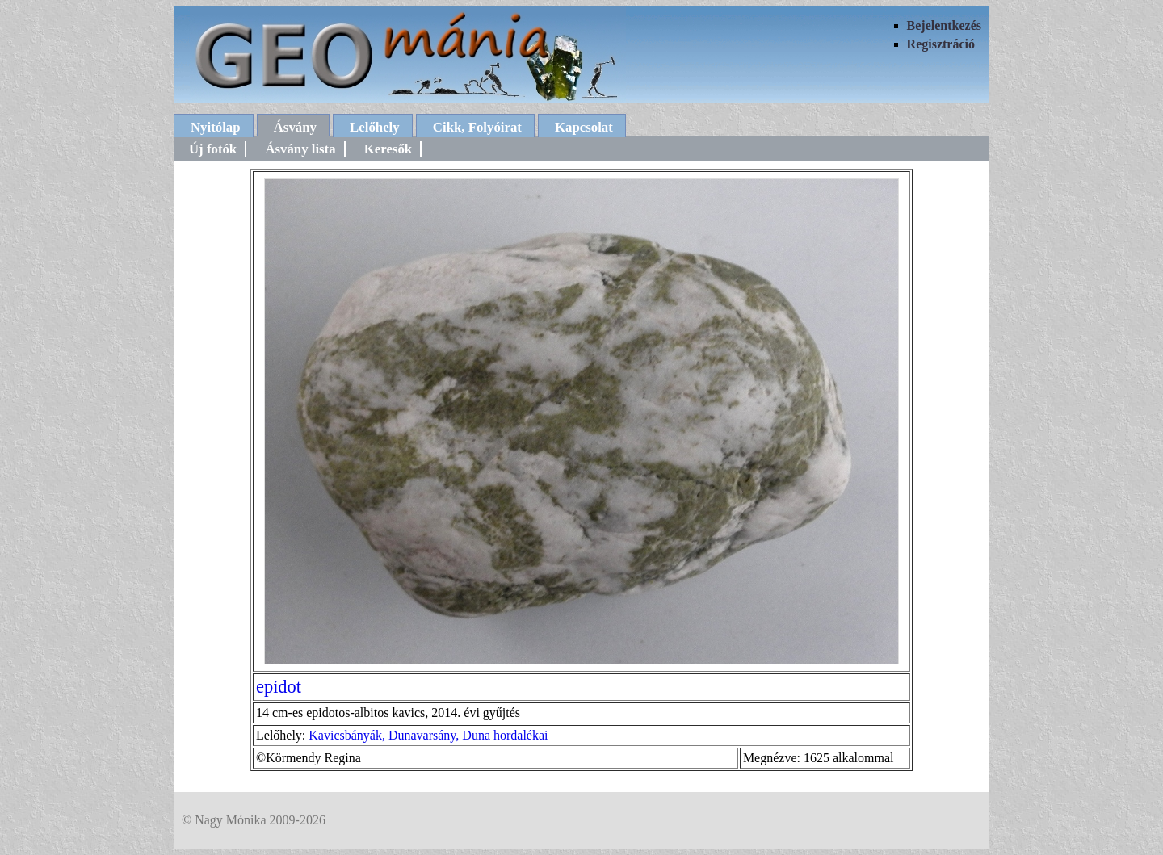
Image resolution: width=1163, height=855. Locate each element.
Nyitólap (216, 127)
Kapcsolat (584, 127)
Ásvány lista (300, 149)
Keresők (388, 149)
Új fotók (213, 149)
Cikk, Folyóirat (477, 127)
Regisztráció (941, 44)
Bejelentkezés (944, 25)
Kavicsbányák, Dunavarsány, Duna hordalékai (428, 735)
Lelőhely (375, 127)
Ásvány (295, 127)
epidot (278, 687)
